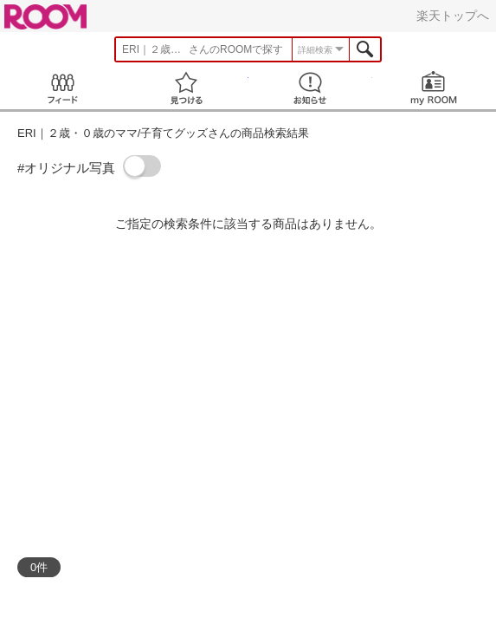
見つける (186, 88)
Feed (62, 88)
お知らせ (310, 88)
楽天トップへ (452, 16)
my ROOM (434, 88)
